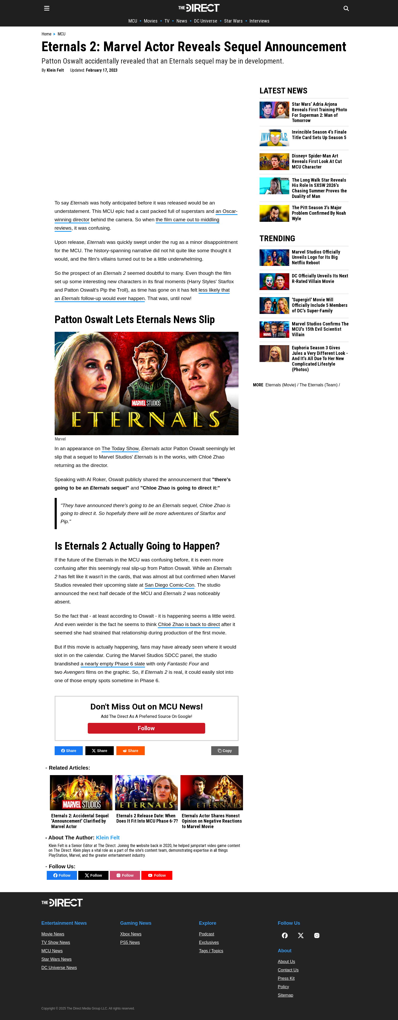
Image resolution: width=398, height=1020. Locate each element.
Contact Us (288, 970)
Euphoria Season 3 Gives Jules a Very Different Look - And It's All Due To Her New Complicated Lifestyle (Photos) (320, 358)
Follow (61, 875)
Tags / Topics (211, 951)
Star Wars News (57, 959)
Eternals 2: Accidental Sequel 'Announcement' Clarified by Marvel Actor (80, 821)
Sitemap (285, 995)
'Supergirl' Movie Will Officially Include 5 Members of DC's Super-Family (320, 305)
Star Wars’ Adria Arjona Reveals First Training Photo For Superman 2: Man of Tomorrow (319, 112)
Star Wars (233, 21)
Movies (151, 21)
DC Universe (205, 21)
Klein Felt (55, 70)
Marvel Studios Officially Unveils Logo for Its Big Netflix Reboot (316, 257)
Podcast (206, 934)
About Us (286, 961)
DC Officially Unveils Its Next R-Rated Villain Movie (320, 278)
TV (166, 21)
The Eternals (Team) (318, 385)
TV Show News (56, 942)
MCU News (52, 951)
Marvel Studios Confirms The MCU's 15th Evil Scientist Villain (320, 329)
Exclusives (209, 942)
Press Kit (286, 978)
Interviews (260, 21)
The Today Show (120, 448)
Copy (225, 751)
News (182, 21)
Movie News (53, 934)
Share (68, 751)
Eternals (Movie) (281, 385)
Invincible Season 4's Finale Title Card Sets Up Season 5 (319, 134)
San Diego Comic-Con (169, 585)
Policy (283, 987)
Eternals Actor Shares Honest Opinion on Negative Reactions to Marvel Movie (212, 821)
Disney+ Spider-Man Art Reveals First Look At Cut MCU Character (317, 161)
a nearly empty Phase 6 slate (113, 663)
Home (46, 34)
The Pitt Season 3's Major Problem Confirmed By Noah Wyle (319, 213)
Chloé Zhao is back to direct (189, 624)
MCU (132, 21)
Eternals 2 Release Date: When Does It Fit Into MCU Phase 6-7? (147, 818)
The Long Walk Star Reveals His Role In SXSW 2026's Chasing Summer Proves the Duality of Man (319, 188)
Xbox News (131, 934)
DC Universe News (59, 967)
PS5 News (130, 942)
